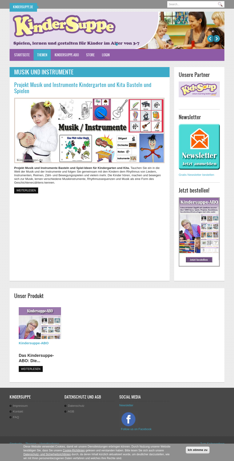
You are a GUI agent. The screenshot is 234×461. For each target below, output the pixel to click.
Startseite (22, 54)
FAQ (16, 417)
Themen (42, 54)
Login (106, 54)
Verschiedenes (49, 443)
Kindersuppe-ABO (67, 54)
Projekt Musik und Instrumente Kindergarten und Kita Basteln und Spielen (82, 88)
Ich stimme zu (197, 451)
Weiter (217, 38)
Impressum (20, 405)
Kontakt (18, 411)
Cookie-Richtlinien (74, 452)
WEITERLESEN (30, 369)
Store (90, 54)
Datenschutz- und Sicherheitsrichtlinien (47, 456)
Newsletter (126, 405)
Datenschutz (76, 405)
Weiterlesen (27, 190)
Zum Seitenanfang (212, 443)
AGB (71, 411)
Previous (210, 38)
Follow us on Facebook (136, 429)
